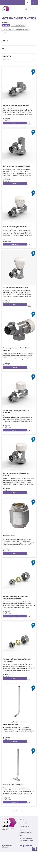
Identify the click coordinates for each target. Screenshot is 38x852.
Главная (3, 15)
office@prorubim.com (26, 832)
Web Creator (5, 847)
